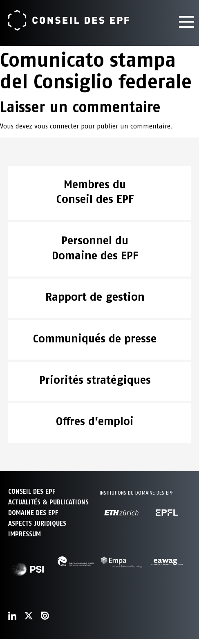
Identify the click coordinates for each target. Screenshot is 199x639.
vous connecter (56, 126)
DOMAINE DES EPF (33, 513)
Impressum (24, 534)
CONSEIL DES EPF (31, 491)
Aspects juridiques (37, 523)
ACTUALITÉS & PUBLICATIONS (48, 502)
